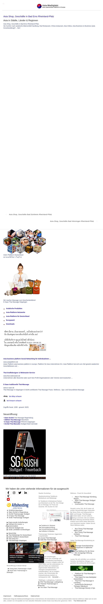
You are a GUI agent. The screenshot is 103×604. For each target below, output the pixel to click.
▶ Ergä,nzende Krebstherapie (17, 522)
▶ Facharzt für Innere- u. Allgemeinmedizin (15, 525)
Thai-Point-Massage (82, 536)
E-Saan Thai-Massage (12, 422)
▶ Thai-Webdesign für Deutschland (19, 535)
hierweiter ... (56, 577)
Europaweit (10, 320)
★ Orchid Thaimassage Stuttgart (18, 514)
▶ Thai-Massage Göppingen (17, 540)
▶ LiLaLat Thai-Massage (47, 538)
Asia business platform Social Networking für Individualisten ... (27, 359)
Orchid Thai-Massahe (12, 424)
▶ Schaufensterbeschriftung (48, 529)
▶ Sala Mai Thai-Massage (48, 540)
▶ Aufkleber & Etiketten (47, 531)
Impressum (7, 596)
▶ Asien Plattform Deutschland (17, 537)
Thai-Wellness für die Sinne (84, 551)
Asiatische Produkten (14, 308)
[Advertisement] (68, 48)
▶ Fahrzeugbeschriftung (47, 527)
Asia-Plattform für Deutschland (17, 316)
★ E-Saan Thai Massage (15, 516)
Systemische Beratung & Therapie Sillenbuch (83, 585)
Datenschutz (35, 596)
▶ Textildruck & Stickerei (47, 525)
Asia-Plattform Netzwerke (15, 312)
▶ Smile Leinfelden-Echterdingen (18, 530)
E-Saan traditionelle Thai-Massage (16, 384)
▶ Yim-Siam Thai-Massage (48, 587)
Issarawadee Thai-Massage (84, 504)
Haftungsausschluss (21, 596)
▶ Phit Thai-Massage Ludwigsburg (51, 582)
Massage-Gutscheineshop (84, 546)
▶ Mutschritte (11, 533)
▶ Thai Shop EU (12, 539)
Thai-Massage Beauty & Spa (85, 588)
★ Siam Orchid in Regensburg (17, 512)
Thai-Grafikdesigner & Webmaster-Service (19, 373)
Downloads (10, 324)
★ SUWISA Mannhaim (15, 510)
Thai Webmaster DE (80, 601)
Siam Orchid (9, 418)
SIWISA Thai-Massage (12, 420)
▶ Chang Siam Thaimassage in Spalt (19, 568)
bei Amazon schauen (14, 401)
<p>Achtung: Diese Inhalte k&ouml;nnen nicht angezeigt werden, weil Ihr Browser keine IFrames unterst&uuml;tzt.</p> (51, 141)
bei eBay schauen (15, 396)
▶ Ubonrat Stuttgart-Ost (15, 528)
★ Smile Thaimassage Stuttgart (18, 518)
